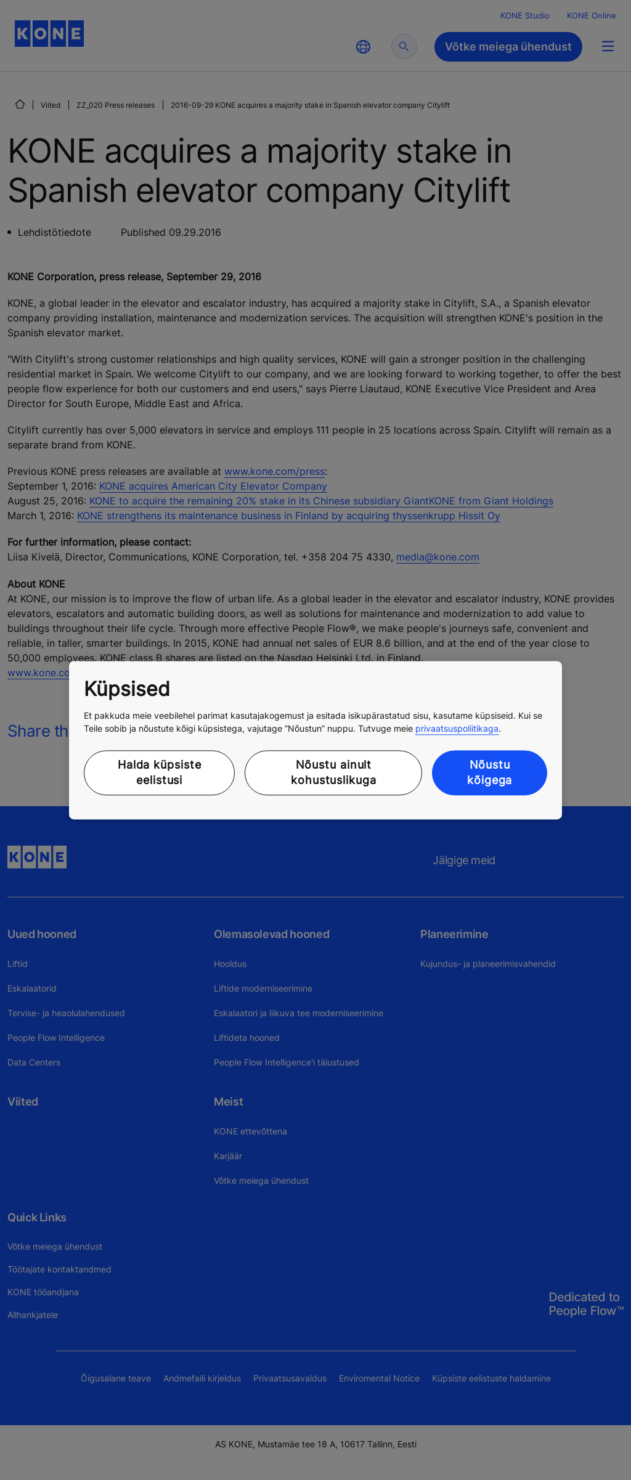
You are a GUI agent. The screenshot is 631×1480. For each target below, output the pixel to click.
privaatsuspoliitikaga (457, 729)
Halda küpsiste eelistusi (160, 773)
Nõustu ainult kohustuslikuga (334, 773)
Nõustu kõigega (489, 773)
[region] (315, 740)
